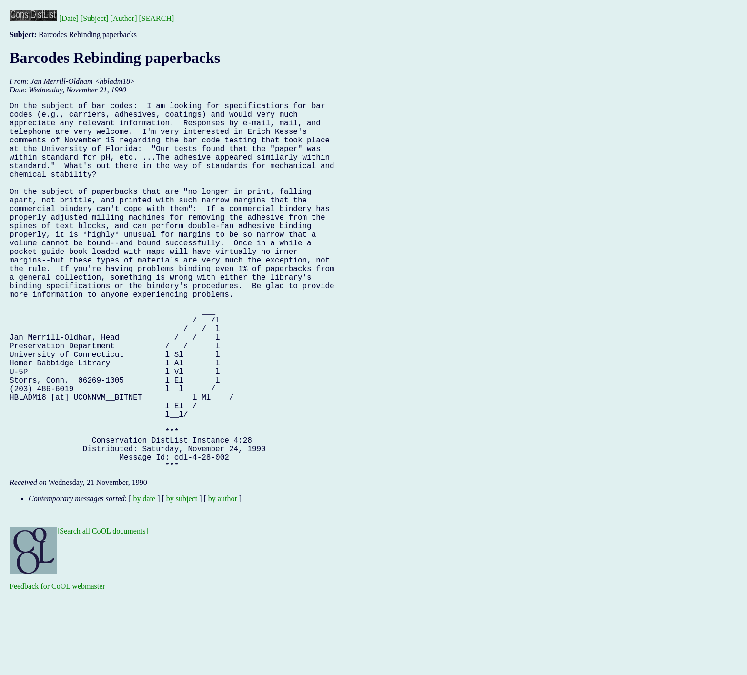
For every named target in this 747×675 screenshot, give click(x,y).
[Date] (69, 18)
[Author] (124, 18)
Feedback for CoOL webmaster (57, 668)
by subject (181, 580)
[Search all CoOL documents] (102, 613)
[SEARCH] (156, 18)
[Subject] (95, 18)
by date (144, 580)
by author (222, 580)
